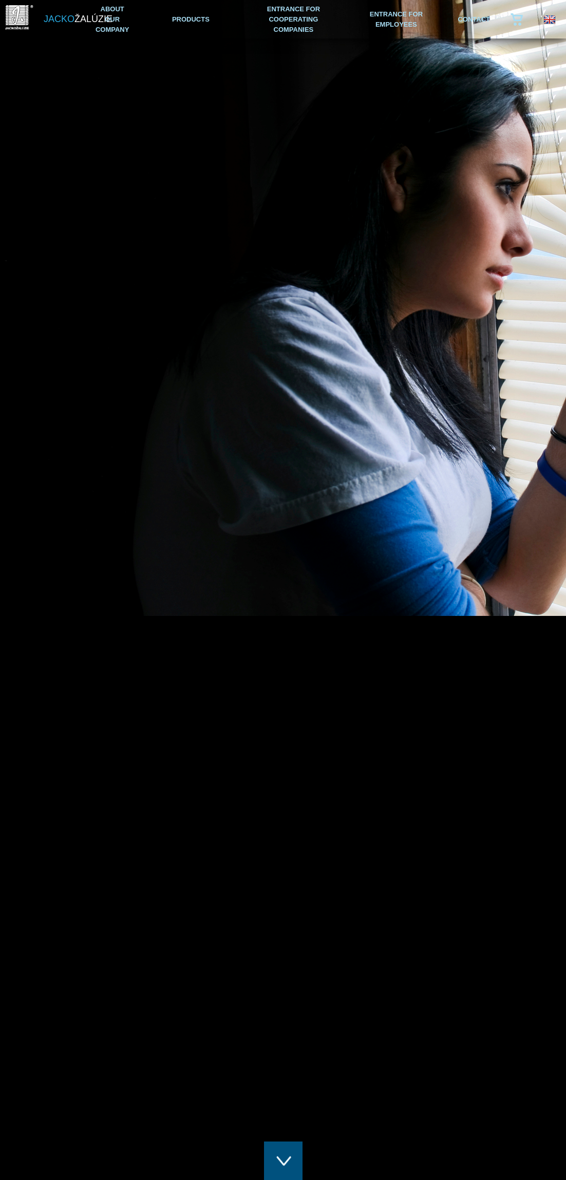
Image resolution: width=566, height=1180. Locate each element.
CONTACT (474, 19)
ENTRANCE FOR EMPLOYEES (396, 19)
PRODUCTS (191, 19)
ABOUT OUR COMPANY (112, 19)
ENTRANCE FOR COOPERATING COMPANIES (293, 19)
